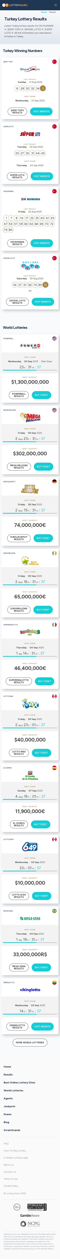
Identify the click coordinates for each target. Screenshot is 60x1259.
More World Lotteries (30, 1042)
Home (44, 12)
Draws (7, 1114)
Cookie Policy (11, 1186)
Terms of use (11, 1178)
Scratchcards (12, 1130)
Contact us (10, 1171)
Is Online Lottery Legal (16, 1157)
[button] (56, 5)
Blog (6, 1122)
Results (8, 1074)
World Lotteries (13, 1090)
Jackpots (9, 1106)
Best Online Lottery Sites (19, 1082)
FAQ (6, 1143)
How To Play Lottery (15, 1150)
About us (8, 1164)
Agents (8, 1098)
